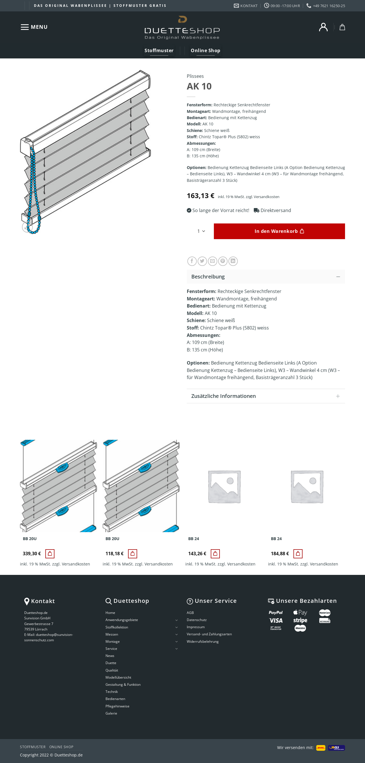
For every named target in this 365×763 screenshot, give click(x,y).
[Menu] (34, 27)
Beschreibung (267, 276)
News (110, 655)
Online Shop (61, 746)
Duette (111, 662)
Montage (113, 641)
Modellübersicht (118, 677)
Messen (112, 634)
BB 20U (30, 538)
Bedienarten (115, 698)
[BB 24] (215, 553)
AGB (190, 612)
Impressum (196, 626)
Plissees (195, 76)
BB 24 (193, 538)
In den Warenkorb (276, 231)
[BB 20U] (49, 553)
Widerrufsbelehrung (203, 641)
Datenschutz (197, 619)
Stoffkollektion (117, 627)
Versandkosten (266, 196)
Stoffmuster (33, 746)
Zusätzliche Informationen (267, 396)
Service (111, 648)
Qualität (112, 670)
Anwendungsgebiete (122, 619)
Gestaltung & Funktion (123, 684)
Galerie (111, 713)
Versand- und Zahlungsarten (209, 634)
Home (110, 612)
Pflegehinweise (117, 706)
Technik (112, 691)
